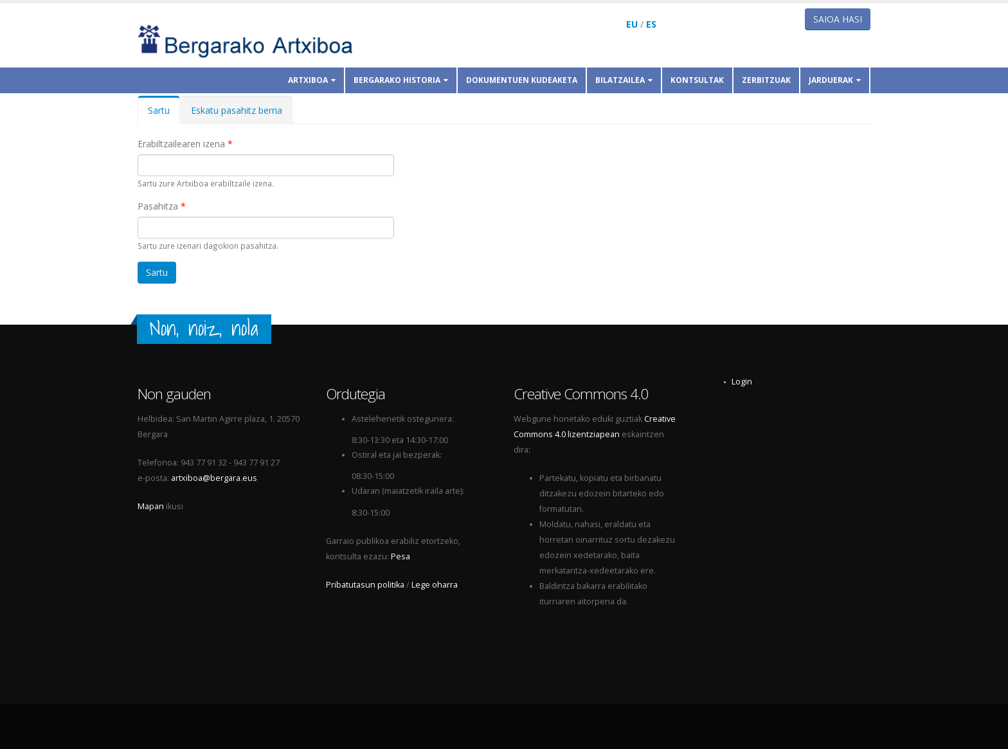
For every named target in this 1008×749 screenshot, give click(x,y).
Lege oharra (434, 584)
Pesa (400, 556)
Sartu (164, 114)
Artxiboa (312, 80)
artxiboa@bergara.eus (214, 478)
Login (742, 381)
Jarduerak (835, 80)
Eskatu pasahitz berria (236, 110)
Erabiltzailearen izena (185, 144)
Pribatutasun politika (365, 584)
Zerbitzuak (766, 80)
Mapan (151, 506)
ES (651, 24)
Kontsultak (697, 80)
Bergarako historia (401, 80)
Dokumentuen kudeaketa (521, 80)
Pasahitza (162, 206)
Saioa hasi (837, 19)
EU (632, 24)
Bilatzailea (623, 80)
